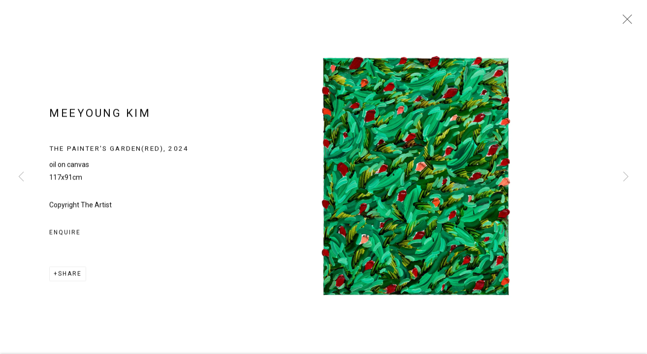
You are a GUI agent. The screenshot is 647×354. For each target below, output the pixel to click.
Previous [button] (21, 177)
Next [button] (626, 177)
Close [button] (624, 22)
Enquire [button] (64, 236)
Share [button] (70, 277)
